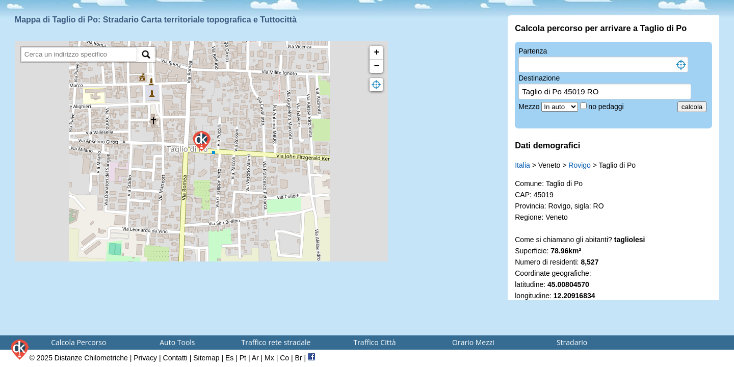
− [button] (377, 66)
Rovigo (579, 165)
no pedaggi (606, 106)
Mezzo (529, 106)
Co (284, 358)
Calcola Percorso (78, 342)
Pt (243, 358)
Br (298, 358)
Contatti (175, 358)
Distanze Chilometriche (91, 358)
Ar (255, 358)
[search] (79, 54)
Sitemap (206, 358)
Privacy (145, 358)
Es (229, 358)
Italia (522, 165)
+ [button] (377, 52)
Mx (269, 358)
